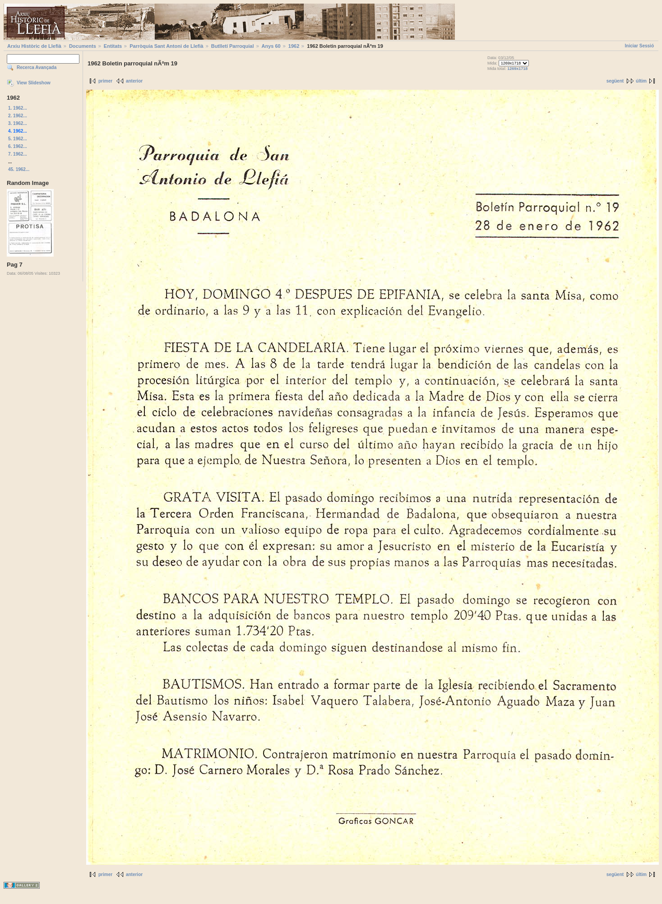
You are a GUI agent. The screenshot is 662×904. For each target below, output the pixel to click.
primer (105, 80)
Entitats (113, 46)
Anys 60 (271, 46)
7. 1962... (17, 154)
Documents (82, 46)
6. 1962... (17, 146)
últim (641, 80)
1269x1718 (517, 68)
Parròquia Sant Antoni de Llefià (166, 46)
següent (615, 80)
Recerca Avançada (36, 67)
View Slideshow (34, 82)
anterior (134, 80)
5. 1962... (17, 138)
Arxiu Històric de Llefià (34, 46)
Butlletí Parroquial (232, 46)
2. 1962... (17, 115)
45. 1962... (18, 169)
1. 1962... (17, 108)
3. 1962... (17, 123)
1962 (293, 46)
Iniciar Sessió (639, 45)
